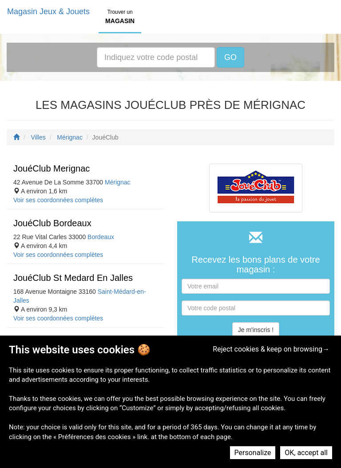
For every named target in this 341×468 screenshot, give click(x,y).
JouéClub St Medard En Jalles (73, 278)
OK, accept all (306, 452)
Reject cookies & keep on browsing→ (271, 349)
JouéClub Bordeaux (52, 223)
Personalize (252, 452)
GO (230, 57)
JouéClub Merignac (51, 168)
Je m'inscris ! (256, 329)
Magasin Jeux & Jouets (48, 11)
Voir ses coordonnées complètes (58, 200)
